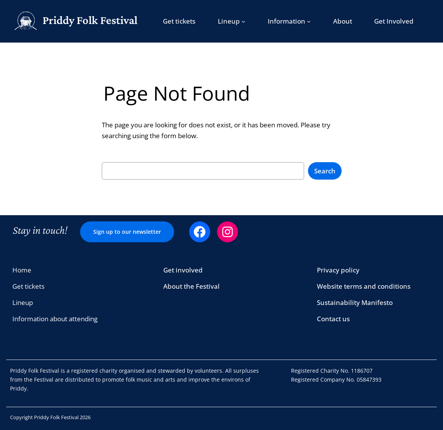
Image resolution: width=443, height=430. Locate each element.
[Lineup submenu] (243, 21)
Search (324, 170)
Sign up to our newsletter (127, 231)
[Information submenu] (309, 21)
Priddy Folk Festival (90, 20)
